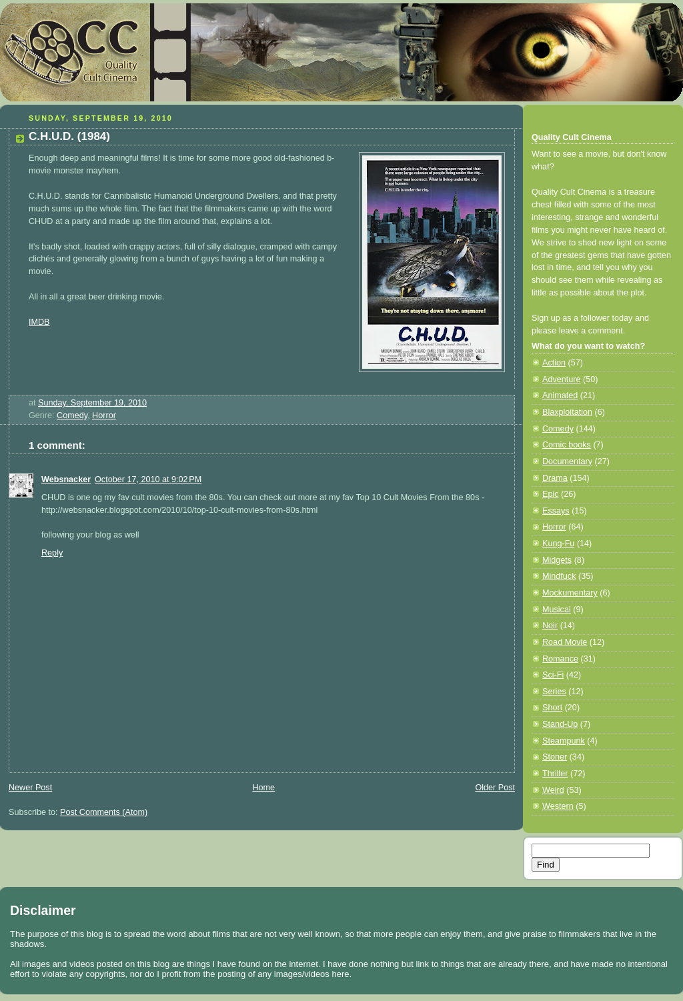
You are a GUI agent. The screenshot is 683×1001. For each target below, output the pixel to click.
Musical (556, 609)
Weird (553, 790)
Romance (560, 659)
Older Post (495, 787)
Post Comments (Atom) (103, 812)
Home (263, 787)
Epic (550, 494)
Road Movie (564, 642)
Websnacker (66, 479)
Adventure (561, 379)
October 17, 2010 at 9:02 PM (148, 479)
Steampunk (563, 741)
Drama (555, 478)
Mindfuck (559, 576)
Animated (560, 395)
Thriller (555, 773)
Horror (104, 415)
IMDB (39, 322)
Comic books (566, 444)
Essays (556, 511)
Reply (52, 553)
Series (554, 691)
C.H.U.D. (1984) (69, 136)
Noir (550, 625)
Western (558, 806)
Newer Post (30, 787)
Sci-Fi (553, 675)
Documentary (567, 461)
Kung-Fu (558, 543)
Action (554, 362)
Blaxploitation (567, 412)
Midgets (557, 560)
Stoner (554, 757)
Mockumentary (570, 593)
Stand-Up (560, 724)
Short (552, 707)
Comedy (72, 415)
